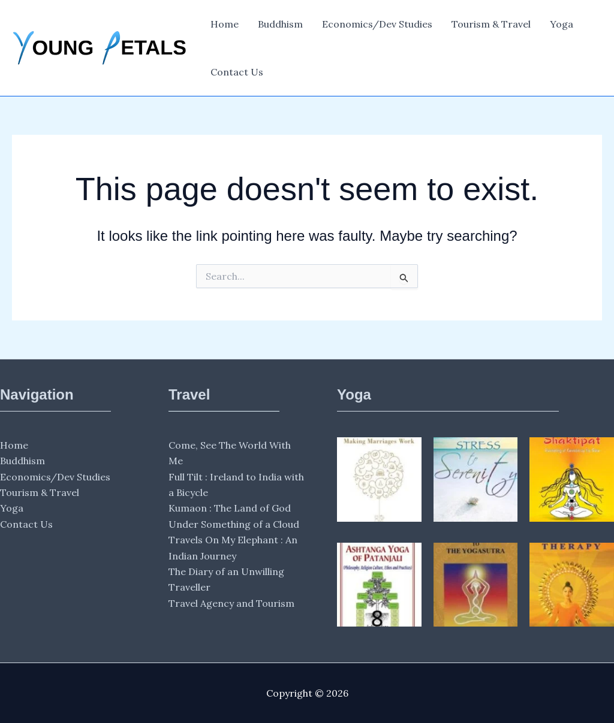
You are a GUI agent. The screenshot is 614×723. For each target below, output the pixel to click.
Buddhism (280, 24)
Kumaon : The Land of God (229, 508)
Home (224, 24)
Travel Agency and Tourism (231, 603)
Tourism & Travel (491, 24)
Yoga (561, 24)
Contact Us (236, 72)
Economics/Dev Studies (377, 24)
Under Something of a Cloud (233, 524)
